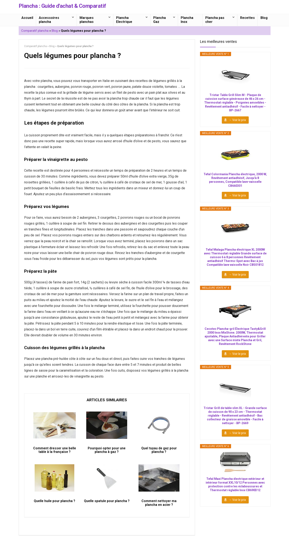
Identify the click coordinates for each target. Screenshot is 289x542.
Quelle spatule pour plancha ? (106, 505)
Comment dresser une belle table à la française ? (54, 451)
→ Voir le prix (237, 120)
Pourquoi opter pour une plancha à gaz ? (106, 451)
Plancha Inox (187, 20)
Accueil (27, 18)
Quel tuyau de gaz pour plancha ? (159, 451)
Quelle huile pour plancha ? (54, 503)
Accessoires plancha (49, 20)
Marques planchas (87, 20)
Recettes (247, 18)
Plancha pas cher (214, 20)
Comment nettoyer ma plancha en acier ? (159, 505)
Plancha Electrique (124, 20)
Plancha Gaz (159, 20)
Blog (264, 18)
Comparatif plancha (34, 31)
